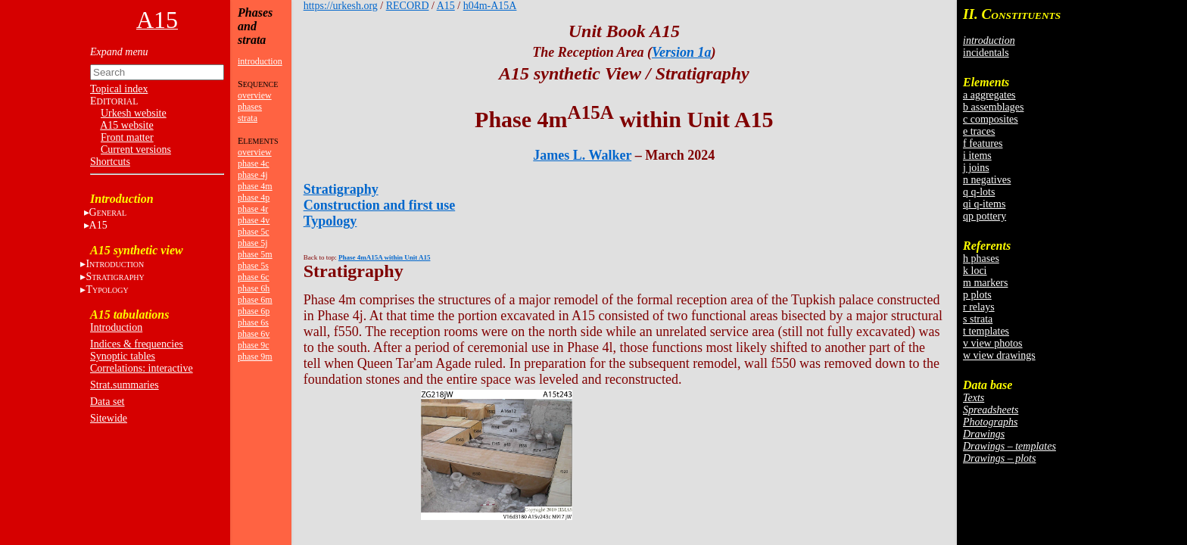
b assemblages (993, 107)
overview (255, 95)
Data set (107, 401)
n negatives (987, 179)
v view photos (993, 343)
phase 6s (253, 322)
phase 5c (253, 231)
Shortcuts (110, 161)
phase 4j (253, 175)
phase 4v (253, 220)
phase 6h (253, 288)
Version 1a (682, 52)
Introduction (116, 327)
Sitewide (108, 418)
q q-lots (979, 192)
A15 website (126, 125)
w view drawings (999, 355)
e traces (979, 131)
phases (250, 106)
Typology (330, 221)
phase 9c (253, 345)
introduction (260, 61)
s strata (977, 319)
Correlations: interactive (141, 368)
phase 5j (253, 243)
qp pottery (984, 216)
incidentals (986, 52)
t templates (986, 331)
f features (982, 143)
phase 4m (255, 186)
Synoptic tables (122, 356)
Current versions (136, 149)
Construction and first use (380, 205)
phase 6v (253, 334)
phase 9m (255, 356)
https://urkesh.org (341, 5)
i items (977, 155)
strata (247, 118)
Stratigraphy (341, 189)
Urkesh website (134, 113)
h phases (981, 258)
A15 (98, 225)
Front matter (127, 137)
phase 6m (255, 299)
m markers (985, 282)
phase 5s (253, 265)
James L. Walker (582, 155)
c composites (990, 119)
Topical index (119, 89)
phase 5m (255, 254)
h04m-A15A (490, 5)
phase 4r (253, 209)
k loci (975, 270)
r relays (979, 307)
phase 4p (253, 197)
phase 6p (253, 311)
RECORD (407, 5)
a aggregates (989, 95)
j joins (976, 167)
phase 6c (253, 277)
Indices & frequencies (136, 344)
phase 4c (253, 163)
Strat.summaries (124, 385)
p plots (977, 295)
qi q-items (984, 204)
